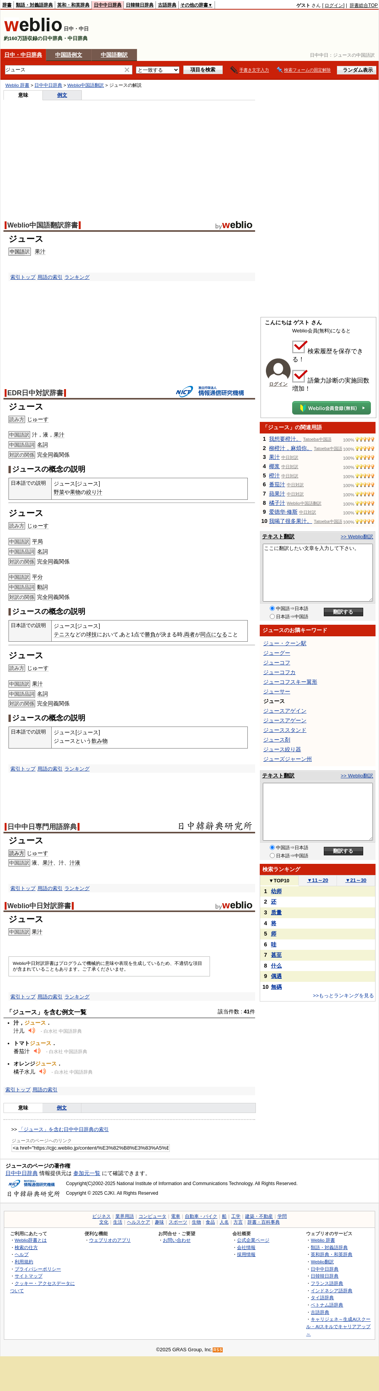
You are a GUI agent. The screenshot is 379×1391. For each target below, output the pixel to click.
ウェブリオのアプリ (110, 1240)
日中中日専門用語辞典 (42, 827)
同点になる (213, 634)
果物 (75, 492)
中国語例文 (68, 55)
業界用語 (124, 1216)
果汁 (40, 251)
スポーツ (178, 1222)
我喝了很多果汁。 (290, 521)
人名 (224, 1222)
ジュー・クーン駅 (284, 643)
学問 (282, 1216)
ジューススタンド (284, 730)
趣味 (159, 1222)
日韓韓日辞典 (140, 5)
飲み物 (99, 741)
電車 (175, 1216)
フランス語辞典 (327, 1283)
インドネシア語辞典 (331, 1290)
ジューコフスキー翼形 (290, 682)
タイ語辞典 (322, 1297)
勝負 (150, 634)
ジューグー (276, 653)
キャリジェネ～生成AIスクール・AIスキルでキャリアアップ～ (338, 1326)
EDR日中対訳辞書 (35, 393)
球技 (91, 634)
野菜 (59, 492)
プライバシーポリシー (38, 1268)
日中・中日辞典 (23, 55)
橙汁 (274, 475)
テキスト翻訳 (278, 536)
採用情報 (246, 1254)
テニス (62, 634)
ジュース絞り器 (282, 749)
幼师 (276, 891)
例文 (62, 95)
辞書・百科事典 (263, 1222)
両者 (189, 634)
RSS (218, 1350)
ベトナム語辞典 (327, 1304)
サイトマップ (28, 1275)
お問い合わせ (177, 1240)
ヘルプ (22, 1254)
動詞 (42, 587)
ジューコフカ (279, 672)
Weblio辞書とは (31, 1240)
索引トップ (23, 277)
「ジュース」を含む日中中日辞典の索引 (64, 1129)
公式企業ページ (253, 1240)
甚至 (276, 955)
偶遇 (276, 976)
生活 (117, 1222)
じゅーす (38, 419)
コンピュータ (152, 1216)
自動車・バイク (201, 1216)
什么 (276, 966)
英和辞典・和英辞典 (331, 1254)
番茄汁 (277, 484)
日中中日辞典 (108, 5)
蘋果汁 (277, 494)
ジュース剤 (276, 740)
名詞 (42, 445)
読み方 (16, 853)
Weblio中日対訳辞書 (39, 906)
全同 (47, 455)
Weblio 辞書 (17, 85)
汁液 (74, 863)
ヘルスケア (138, 1222)
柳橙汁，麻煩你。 (290, 448)
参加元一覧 (86, 1173)
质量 (276, 912)
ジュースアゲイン (284, 711)
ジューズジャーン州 (287, 759)
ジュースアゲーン (284, 720)
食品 (210, 1222)
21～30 (356, 880)
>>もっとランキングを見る (343, 995)
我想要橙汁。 (285, 439)
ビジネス (101, 1216)
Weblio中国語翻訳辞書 (42, 225)
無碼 (276, 987)
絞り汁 (94, 492)
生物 (196, 1222)
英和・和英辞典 (73, 5)
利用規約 (24, 1261)
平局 (37, 541)
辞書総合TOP (364, 5)
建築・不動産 (259, 1216)
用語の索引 (50, 277)
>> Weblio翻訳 (357, 537)
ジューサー (276, 691)
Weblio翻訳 (322, 1261)
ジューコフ (276, 662)
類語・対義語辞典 (34, 5)
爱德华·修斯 (283, 512)
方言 (238, 1222)
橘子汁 (277, 503)
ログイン (334, 5)
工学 (235, 1216)
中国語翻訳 (114, 55)
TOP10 (279, 880)
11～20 (317, 880)
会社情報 (246, 1247)
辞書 (7, 5)
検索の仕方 (26, 1247)
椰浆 (274, 466)
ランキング (77, 277)
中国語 (17, 252)
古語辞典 (167, 5)
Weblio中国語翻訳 (85, 85)
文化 (103, 1222)
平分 (37, 577)
